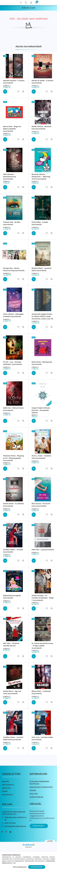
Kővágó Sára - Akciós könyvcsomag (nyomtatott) (13, 269)
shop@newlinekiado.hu (15, 826)
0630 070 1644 (10, 823)
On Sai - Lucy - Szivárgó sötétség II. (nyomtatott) (12, 363)
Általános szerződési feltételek (39, 783)
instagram (6, 832)
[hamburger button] (21, 3)
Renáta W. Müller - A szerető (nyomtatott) (42, 82)
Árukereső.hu (28, 847)
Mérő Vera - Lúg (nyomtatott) (43, 550)
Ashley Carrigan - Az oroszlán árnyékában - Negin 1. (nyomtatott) (43, 598)
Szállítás (34, 794)
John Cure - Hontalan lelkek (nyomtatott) (42, 738)
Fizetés (33, 790)
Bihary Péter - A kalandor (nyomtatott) (41, 692)
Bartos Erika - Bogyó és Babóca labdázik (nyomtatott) (12, 129)
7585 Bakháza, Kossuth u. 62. (16, 818)
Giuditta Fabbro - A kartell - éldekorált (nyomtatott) (13, 738)
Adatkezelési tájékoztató (41, 787)
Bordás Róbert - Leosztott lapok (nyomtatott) (41, 269)
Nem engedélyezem (20, 867)
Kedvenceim (7, 795)
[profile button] (31, 3)
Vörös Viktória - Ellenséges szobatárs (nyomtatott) (13, 315)
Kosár (4, 791)
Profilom (6, 788)
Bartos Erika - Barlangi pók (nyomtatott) (42, 363)
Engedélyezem (36, 867)
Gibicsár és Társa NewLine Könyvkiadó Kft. (13, 813)
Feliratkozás (39, 826)
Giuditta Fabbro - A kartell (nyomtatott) (13, 551)
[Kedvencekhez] (18, 91)
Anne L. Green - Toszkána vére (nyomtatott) (41, 457)
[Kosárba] (5, 91)
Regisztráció (8, 785)
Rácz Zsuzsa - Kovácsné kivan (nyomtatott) (41, 505)
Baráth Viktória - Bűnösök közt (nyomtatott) (41, 128)
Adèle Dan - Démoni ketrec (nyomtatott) (13, 409)
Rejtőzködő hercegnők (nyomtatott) (12, 597)
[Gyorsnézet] (23, 91)
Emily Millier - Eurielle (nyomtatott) (40, 223)
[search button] (26, 3)
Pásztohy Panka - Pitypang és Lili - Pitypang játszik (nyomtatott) (13, 458)
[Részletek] (34, 608)
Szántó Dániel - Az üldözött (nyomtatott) (13, 505)
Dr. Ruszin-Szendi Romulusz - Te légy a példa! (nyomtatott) (42, 645)
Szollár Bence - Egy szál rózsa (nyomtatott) (12, 692)
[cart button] (36, 3)
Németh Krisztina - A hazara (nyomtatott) (13, 82)
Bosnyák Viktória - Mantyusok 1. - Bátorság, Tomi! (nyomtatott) (41, 176)
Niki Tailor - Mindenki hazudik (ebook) (11, 644)
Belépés (5, 781)
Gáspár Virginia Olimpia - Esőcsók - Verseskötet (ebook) (41, 410)
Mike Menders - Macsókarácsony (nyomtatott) (9, 176)
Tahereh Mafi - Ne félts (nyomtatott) (11, 223)
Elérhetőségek (36, 797)
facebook (2, 832)
